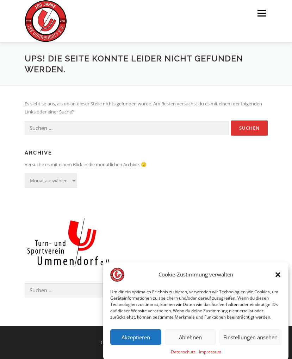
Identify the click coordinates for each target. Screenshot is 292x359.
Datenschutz (183, 355)
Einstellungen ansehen (250, 340)
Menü (261, 13)
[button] (277, 277)
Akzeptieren (136, 340)
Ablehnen (190, 340)
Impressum (210, 355)
